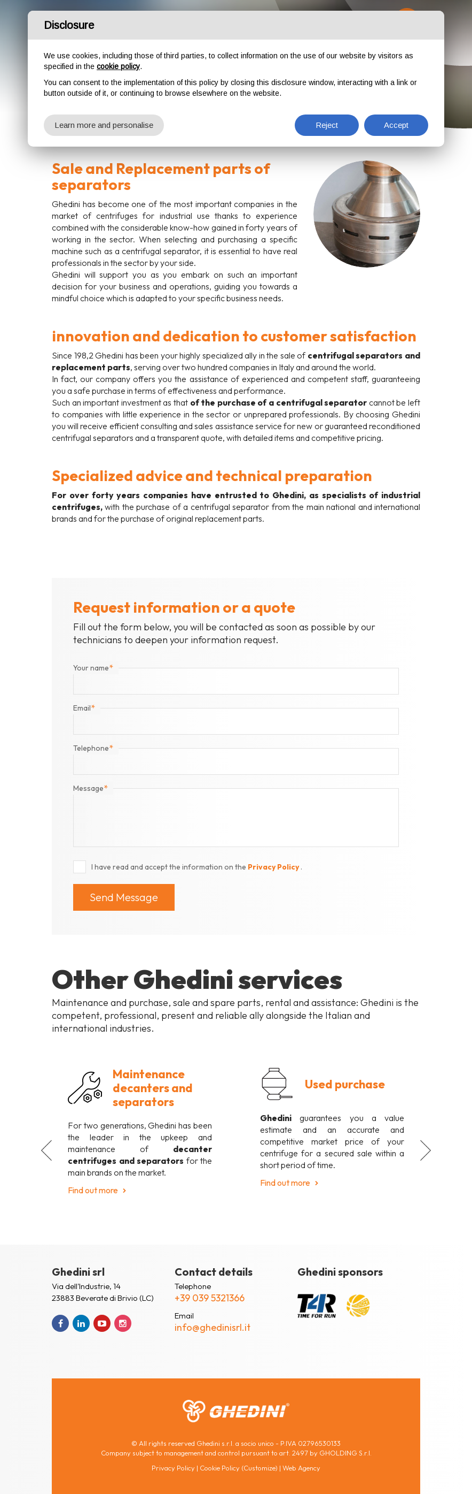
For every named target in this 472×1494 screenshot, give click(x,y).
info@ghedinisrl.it (212, 1327)
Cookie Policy (220, 1467)
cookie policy (118, 66)
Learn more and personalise (103, 124)
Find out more (93, 1190)
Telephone (93, 748)
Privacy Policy (274, 867)
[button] (46, 1150)
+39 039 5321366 (210, 1298)
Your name (93, 667)
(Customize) (259, 1467)
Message (90, 788)
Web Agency (301, 1467)
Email (84, 708)
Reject (327, 124)
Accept (396, 124)
